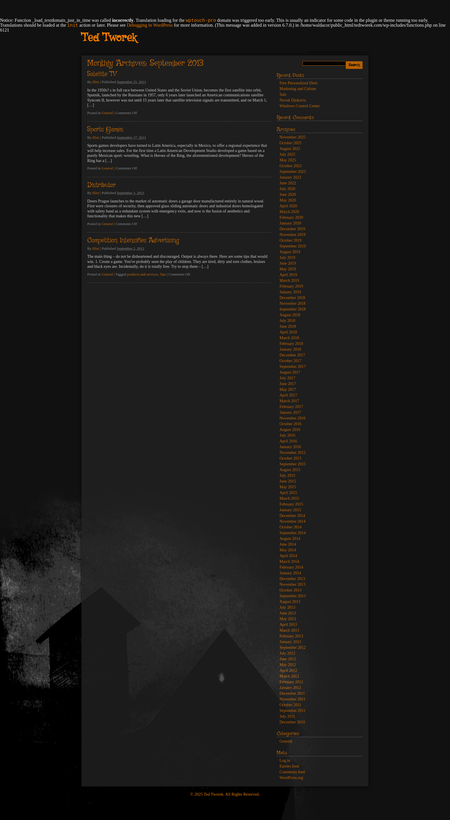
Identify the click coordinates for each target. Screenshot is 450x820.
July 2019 (287, 257)
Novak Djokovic (293, 100)
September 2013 (293, 596)
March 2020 (289, 212)
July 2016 (287, 435)
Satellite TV (102, 74)
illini (95, 82)
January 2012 (290, 688)
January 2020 (290, 223)
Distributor (101, 185)
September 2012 (293, 647)
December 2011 (292, 693)
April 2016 (288, 441)
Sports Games (105, 129)
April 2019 (288, 275)
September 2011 (293, 710)
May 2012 (288, 665)
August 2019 (290, 252)
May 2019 (288, 269)
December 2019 (292, 229)
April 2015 (288, 493)
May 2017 (288, 389)
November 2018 (293, 303)
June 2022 (288, 183)
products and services (142, 274)
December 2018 (292, 298)
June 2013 (288, 613)
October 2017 (291, 361)
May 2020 (288, 200)
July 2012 (287, 653)
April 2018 (288, 332)
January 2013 (290, 642)
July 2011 (287, 716)
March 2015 (289, 498)
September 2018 (293, 309)
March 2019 (289, 280)
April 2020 (288, 206)
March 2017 (289, 401)
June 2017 (288, 384)
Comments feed (292, 772)
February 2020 (291, 217)
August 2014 (290, 538)
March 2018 (289, 338)
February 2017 (291, 407)
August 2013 (290, 602)
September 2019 (293, 246)
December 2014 (292, 516)
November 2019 (293, 235)
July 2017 (287, 378)
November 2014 (293, 521)
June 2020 (288, 194)
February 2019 (291, 286)
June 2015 (288, 481)
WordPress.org (291, 778)
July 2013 (287, 607)
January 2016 (290, 447)
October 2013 (291, 590)
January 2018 (290, 349)
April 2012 (288, 670)
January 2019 (290, 292)
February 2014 (291, 567)
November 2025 (293, 137)
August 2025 (290, 149)
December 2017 (292, 355)
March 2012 (289, 676)
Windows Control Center (300, 106)
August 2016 (290, 429)
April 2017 (288, 395)
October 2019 (291, 240)
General (107, 113)
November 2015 (293, 452)
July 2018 (287, 321)
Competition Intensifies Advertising (133, 240)
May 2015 (288, 487)
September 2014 (293, 533)
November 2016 (293, 418)
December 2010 (292, 722)
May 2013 (288, 619)
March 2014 (289, 561)
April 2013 (288, 624)
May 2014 (288, 550)
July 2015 (287, 475)
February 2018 (291, 343)
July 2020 (287, 189)
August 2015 (290, 470)
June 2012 (288, 659)
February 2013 (291, 636)
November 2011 (292, 699)
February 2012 (291, 682)
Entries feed (289, 766)
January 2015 (290, 510)
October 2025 (291, 143)
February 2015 (291, 504)
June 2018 (288, 326)
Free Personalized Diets (299, 83)
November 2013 (293, 584)
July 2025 (287, 154)
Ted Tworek (109, 38)
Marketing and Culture (298, 89)
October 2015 (291, 458)
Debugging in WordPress (150, 25)
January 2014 (290, 573)
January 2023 (290, 177)
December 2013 (292, 579)
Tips (163, 274)
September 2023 (293, 171)
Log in (285, 760)
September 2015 (293, 464)
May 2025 (288, 160)
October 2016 (291, 424)
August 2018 (290, 315)
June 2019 (288, 263)
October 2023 (291, 166)
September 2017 (293, 366)
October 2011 (290, 705)
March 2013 (289, 630)
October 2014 (291, 527)
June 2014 (288, 544)
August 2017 (290, 372)
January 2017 (290, 412)
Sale (283, 94)
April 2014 (288, 556)
